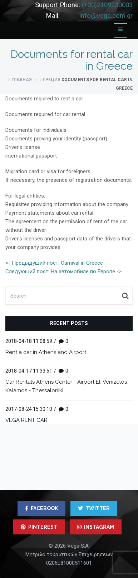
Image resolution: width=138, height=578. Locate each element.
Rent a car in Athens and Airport (45, 352)
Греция (51, 79)
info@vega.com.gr (106, 16)
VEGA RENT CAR (26, 420)
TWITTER (94, 508)
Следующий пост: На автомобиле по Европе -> (63, 271)
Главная (21, 79)
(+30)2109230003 (107, 5)
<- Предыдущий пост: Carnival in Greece (54, 263)
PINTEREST (39, 527)
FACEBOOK (41, 508)
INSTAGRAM (95, 527)
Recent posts (69, 323)
